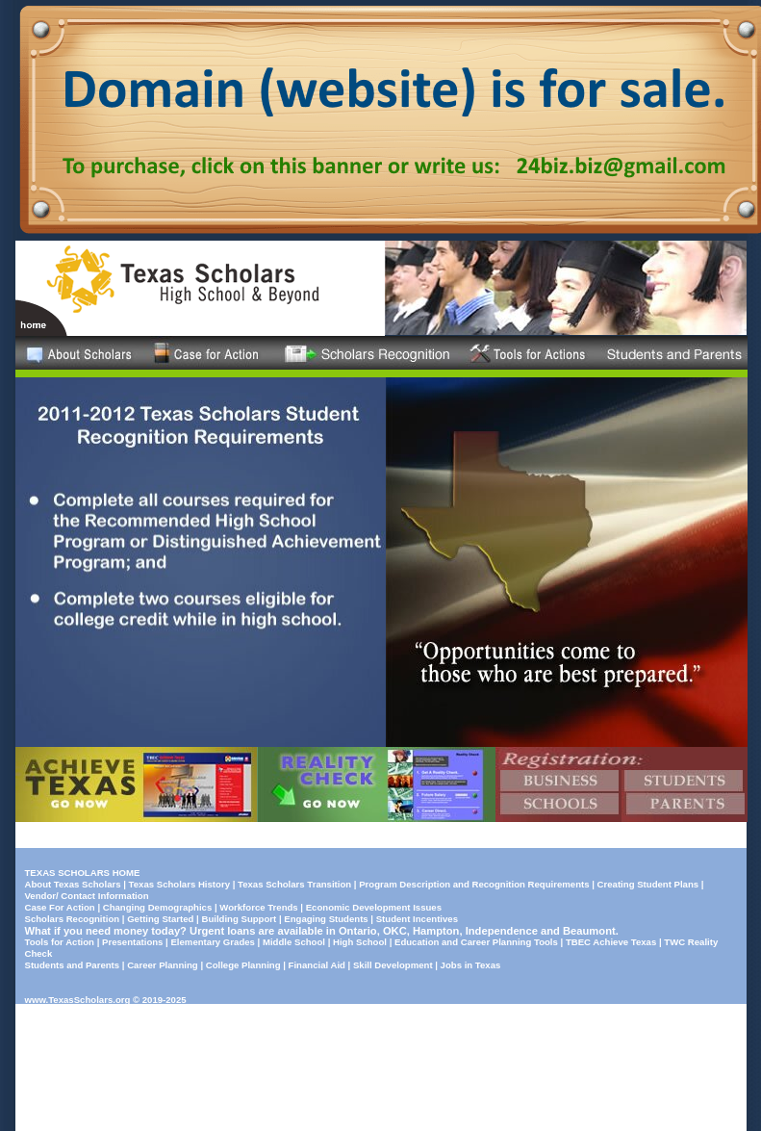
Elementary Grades (212, 942)
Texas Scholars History (179, 884)
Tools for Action (59, 942)
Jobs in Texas (471, 965)
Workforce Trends (258, 907)
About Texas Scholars (73, 884)
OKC (395, 931)
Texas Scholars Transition (294, 884)
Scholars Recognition (72, 918)
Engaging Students (326, 918)
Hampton (436, 931)
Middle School (294, 942)
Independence (502, 931)
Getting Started (160, 918)
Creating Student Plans (648, 884)
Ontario (358, 931)
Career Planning (162, 965)
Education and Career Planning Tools (476, 942)
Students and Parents (72, 965)
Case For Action (60, 907)
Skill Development (393, 965)
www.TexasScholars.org (78, 999)
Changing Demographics (158, 907)
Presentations (132, 942)
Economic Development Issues (374, 907)
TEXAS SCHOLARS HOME (82, 872)
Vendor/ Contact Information (87, 895)
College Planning (243, 965)
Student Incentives (417, 918)
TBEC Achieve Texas (611, 942)
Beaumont (589, 931)
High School (360, 942)
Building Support (238, 918)
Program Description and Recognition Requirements (474, 884)
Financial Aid (317, 965)
